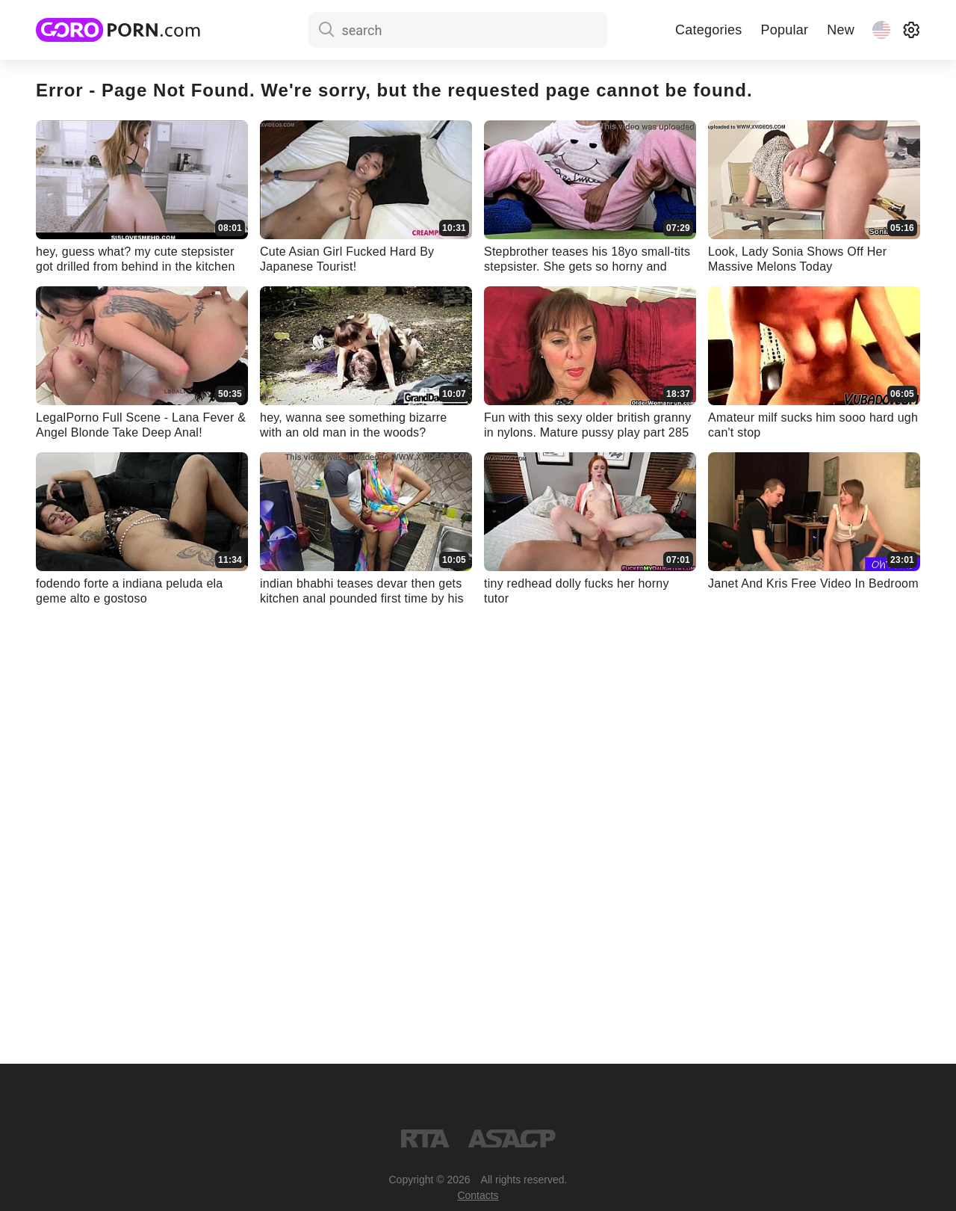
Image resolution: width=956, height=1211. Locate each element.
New (840, 29)
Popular (784, 29)
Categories (708, 29)
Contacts (477, 1195)
